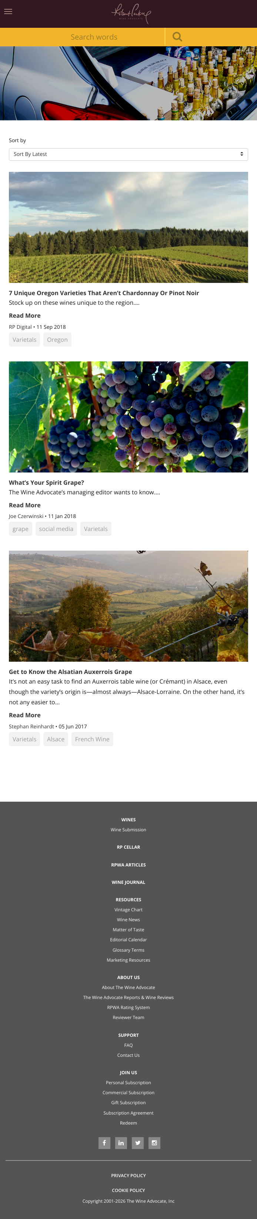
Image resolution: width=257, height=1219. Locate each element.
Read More (25, 315)
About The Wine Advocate (128, 987)
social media (56, 529)
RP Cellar (128, 847)
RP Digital (21, 327)
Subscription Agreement (129, 1113)
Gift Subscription (128, 1102)
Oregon (57, 339)
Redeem (128, 1123)
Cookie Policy (128, 1190)
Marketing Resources (128, 960)
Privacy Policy (128, 1175)
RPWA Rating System (128, 1007)
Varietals (24, 339)
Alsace (55, 739)
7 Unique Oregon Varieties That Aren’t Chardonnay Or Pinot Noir (104, 293)
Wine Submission (128, 829)
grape (21, 529)
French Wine (92, 739)
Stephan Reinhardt (32, 726)
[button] (128, 154)
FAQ (128, 1045)
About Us (128, 977)
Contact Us (128, 1055)
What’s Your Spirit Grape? (46, 482)
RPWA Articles (128, 865)
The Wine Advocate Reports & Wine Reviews (128, 997)
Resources (128, 899)
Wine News (128, 919)
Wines (128, 819)
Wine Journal (129, 882)
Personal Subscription (128, 1082)
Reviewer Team (128, 1017)
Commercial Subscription (128, 1092)
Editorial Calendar (128, 939)
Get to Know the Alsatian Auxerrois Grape (70, 672)
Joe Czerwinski (27, 516)
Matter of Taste (128, 929)
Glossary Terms (128, 950)
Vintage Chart (128, 909)
